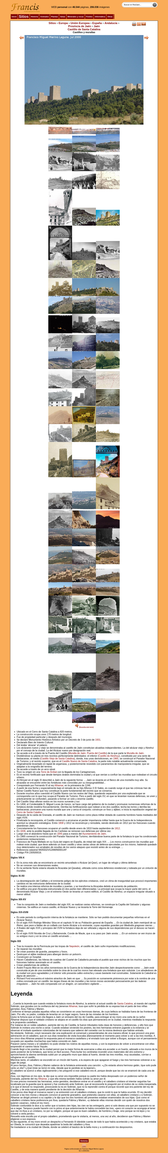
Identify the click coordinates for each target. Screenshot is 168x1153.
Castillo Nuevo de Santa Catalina (79, 761)
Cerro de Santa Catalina (29, 812)
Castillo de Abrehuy (109, 756)
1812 (117, 828)
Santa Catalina (125, 1003)
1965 (115, 758)
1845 (59, 833)
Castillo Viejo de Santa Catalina (57, 758)
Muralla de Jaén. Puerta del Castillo (87, 753)
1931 (98, 739)
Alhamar (59, 785)
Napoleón (74, 946)
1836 (23, 831)
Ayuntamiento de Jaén (94, 833)
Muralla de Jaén (135, 753)
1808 (61, 823)
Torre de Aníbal (49, 772)
